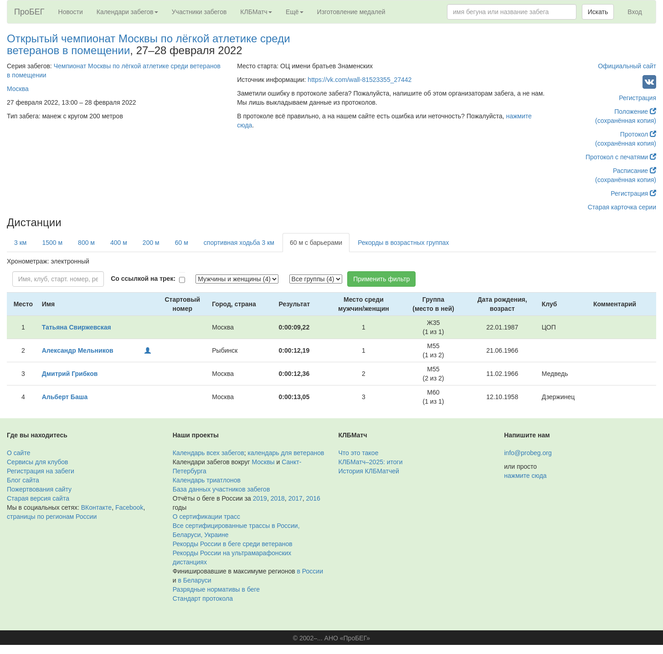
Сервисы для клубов (37, 462)
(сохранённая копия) (625, 120)
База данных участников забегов (221, 489)
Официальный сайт (627, 66)
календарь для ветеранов (286, 452)
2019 (260, 498)
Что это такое (359, 452)
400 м (118, 242)
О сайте (18, 452)
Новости (70, 11)
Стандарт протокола (203, 598)
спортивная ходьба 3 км (239, 242)
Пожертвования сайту (39, 489)
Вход (634, 11)
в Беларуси (194, 580)
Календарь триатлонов (207, 480)
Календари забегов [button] (127, 11)
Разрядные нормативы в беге (216, 589)
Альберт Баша (64, 397)
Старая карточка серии (622, 207)
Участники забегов (199, 11)
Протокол (638, 134)
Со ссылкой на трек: (143, 278)
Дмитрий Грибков (70, 373)
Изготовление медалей (351, 11)
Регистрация (637, 97)
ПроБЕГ (29, 11)
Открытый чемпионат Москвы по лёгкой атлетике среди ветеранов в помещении (148, 44)
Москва (18, 88)
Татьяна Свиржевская (76, 327)
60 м (181, 242)
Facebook (129, 507)
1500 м (52, 242)
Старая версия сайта (38, 498)
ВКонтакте (96, 507)
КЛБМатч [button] (256, 11)
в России (310, 571)
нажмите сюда (525, 475)
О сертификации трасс (206, 516)
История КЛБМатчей (369, 471)
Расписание (634, 170)
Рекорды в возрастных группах (403, 242)
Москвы (263, 462)
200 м (151, 242)
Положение (635, 111)
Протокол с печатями (621, 157)
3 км (20, 242)
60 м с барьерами (316, 242)
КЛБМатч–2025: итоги (371, 462)
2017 (295, 498)
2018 (278, 498)
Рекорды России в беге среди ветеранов (233, 544)
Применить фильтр (381, 279)
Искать (598, 11)
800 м (86, 242)
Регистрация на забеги (40, 471)
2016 (313, 498)
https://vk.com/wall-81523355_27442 (359, 79)
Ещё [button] (294, 11)
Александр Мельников (77, 350)
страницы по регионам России (52, 516)
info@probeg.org (528, 452)
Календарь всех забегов (208, 452)
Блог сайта (23, 480)
